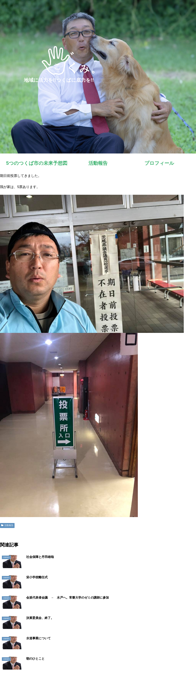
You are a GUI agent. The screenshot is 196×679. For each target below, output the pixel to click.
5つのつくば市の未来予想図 (98, 667)
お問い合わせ (184, 667)
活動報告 (7, 525)
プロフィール (141, 667)
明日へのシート (163, 667)
